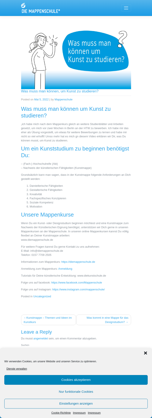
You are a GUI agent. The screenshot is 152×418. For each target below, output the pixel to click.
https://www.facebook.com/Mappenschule (76, 282)
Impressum (79, 412)
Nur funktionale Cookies (76, 391)
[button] (145, 353)
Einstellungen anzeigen (76, 403)
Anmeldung (65, 268)
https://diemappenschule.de (78, 261)
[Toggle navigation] (126, 8)
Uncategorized (42, 296)
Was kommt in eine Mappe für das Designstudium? (107, 319)
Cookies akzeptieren (76, 380)
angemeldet (40, 338)
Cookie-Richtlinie (61, 412)
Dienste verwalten (16, 368)
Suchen (25, 345)
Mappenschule (63, 99)
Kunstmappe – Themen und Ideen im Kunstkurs (48, 319)
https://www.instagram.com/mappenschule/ (78, 289)
